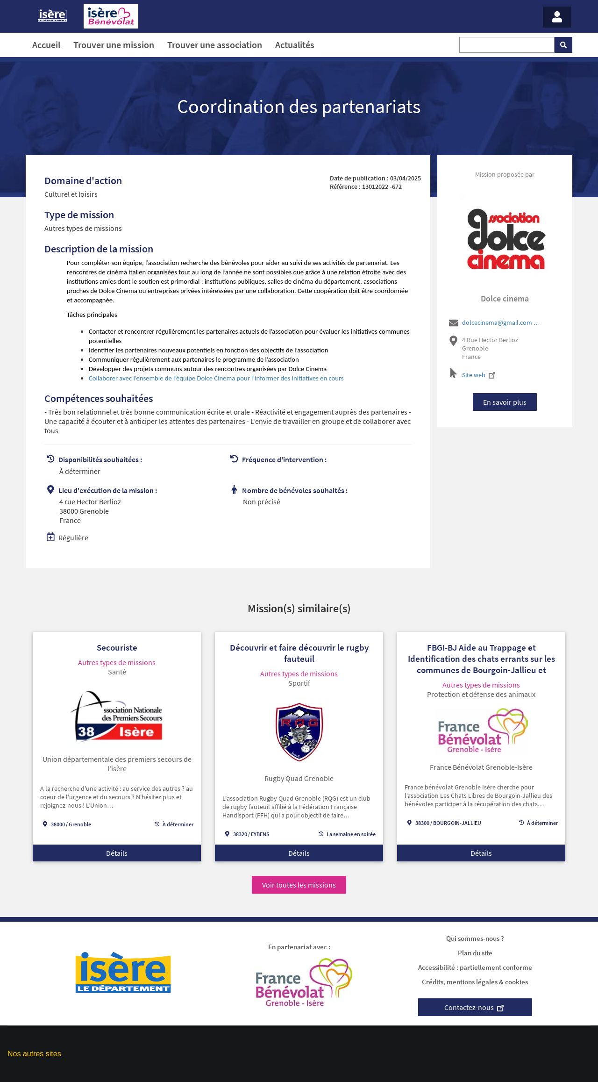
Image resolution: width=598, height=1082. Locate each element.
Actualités (294, 44)
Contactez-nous (475, 1007)
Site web (480, 375)
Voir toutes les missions (299, 884)
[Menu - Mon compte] (557, 17)
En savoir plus (505, 402)
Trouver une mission (113, 44)
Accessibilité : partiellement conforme (475, 967)
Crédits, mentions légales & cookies (475, 981)
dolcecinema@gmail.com (501, 322)
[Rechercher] (563, 45)
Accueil (46, 44)
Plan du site (475, 952)
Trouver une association (214, 44)
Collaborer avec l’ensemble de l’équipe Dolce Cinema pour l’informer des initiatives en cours (216, 378)
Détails (117, 853)
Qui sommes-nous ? (475, 938)
